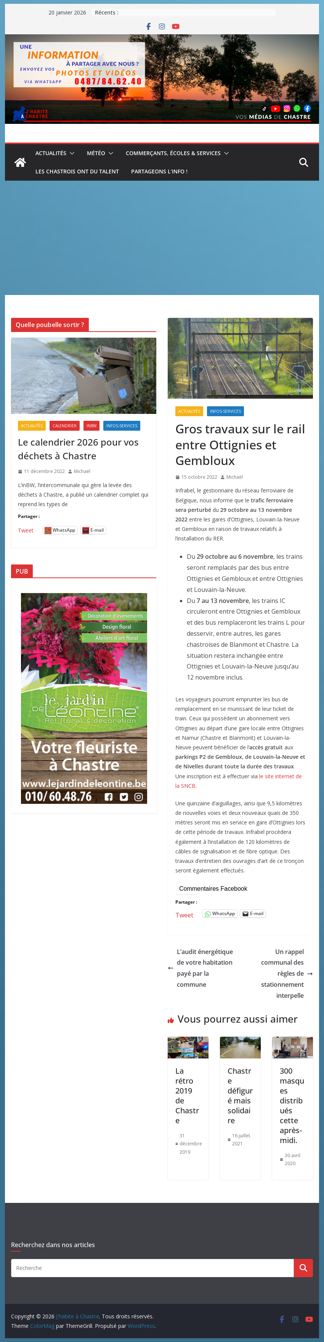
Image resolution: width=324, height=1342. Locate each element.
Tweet (184, 914)
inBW (91, 425)
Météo (96, 153)
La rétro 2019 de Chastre (187, 1096)
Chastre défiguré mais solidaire (240, 1096)
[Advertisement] (162, 237)
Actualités (50, 153)
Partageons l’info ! (159, 171)
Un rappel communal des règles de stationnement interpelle (287, 974)
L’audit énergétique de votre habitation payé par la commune (200, 968)
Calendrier (65, 425)
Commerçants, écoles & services (173, 153)
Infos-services (225, 411)
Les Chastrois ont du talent (77, 171)
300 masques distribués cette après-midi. (292, 1105)
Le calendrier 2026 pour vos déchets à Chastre (78, 449)
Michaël (234, 477)
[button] (70, 153)
